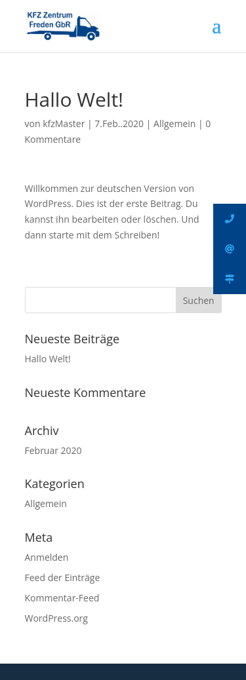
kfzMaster (64, 123)
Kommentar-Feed (62, 598)
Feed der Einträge (62, 577)
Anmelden (47, 557)
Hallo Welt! (48, 358)
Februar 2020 (53, 450)
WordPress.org (56, 618)
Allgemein (174, 123)
